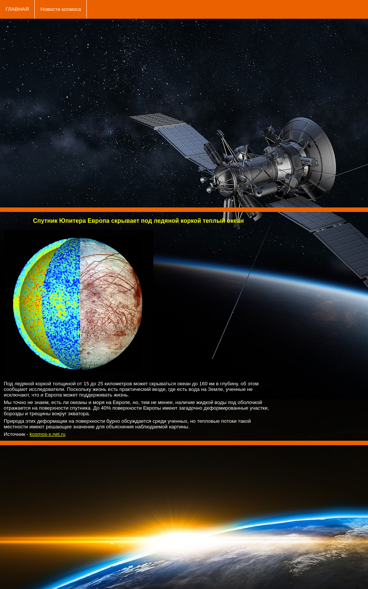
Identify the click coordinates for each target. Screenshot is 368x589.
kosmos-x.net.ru (47, 434)
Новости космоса (60, 9)
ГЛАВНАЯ (17, 9)
